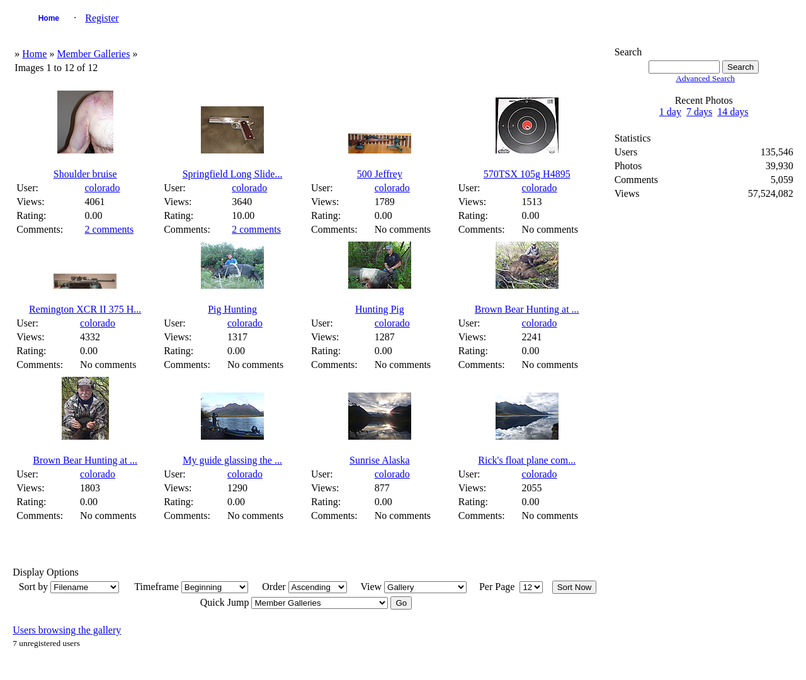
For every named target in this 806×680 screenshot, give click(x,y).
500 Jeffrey (379, 174)
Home (48, 18)
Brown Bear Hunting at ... (527, 309)
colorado (102, 187)
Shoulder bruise (85, 174)
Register (101, 18)
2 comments (108, 229)
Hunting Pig (379, 309)
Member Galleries (93, 53)
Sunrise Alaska (379, 460)
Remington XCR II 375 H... (85, 309)
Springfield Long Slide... (233, 174)
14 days (732, 111)
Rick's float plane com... (527, 460)
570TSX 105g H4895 (527, 174)
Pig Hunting (232, 309)
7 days (699, 111)
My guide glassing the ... (232, 460)
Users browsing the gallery (67, 630)
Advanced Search (705, 78)
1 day (670, 111)
